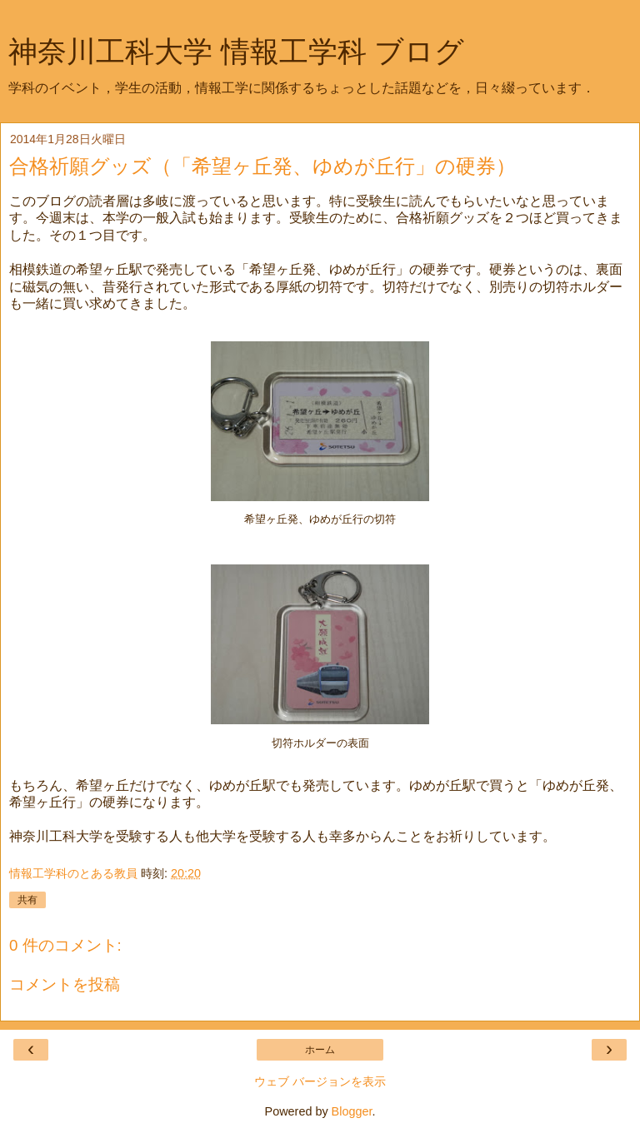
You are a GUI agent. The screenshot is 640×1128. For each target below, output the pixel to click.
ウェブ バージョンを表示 (320, 1081)
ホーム (320, 1050)
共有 (28, 900)
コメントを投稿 (64, 984)
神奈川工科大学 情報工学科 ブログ (236, 51)
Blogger (352, 1111)
